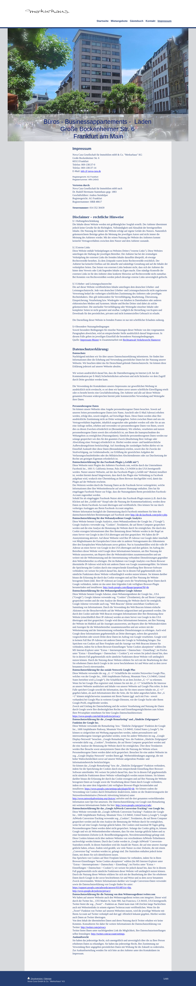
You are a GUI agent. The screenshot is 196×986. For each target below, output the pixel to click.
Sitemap (47, 978)
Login (166, 978)
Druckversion (35, 978)
